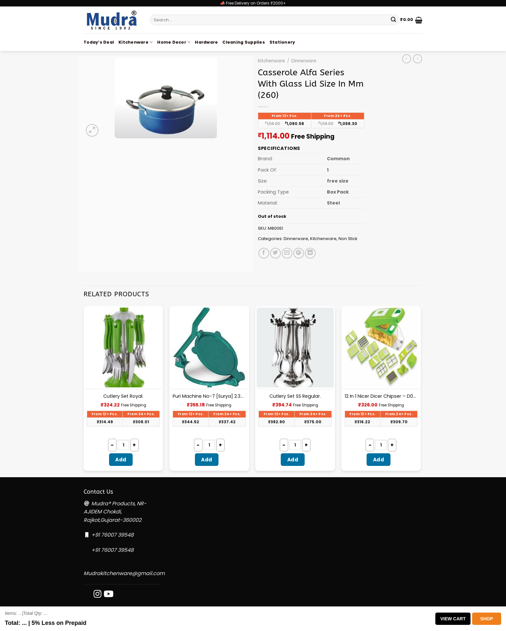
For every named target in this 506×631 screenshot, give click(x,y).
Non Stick (348, 238)
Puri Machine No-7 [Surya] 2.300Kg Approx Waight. (209, 396)
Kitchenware (135, 42)
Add (120, 459)
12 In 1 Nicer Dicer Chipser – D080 (381, 396)
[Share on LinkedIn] (310, 253)
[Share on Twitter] (275, 253)
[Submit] (393, 20)
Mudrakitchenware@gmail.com (124, 573)
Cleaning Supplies (243, 42)
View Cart (453, 618)
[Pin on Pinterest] (298, 253)
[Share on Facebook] (263, 253)
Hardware (206, 42)
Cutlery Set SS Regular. (295, 396)
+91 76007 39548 (112, 535)
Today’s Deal (99, 42)
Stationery (282, 42)
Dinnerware (303, 61)
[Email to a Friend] (287, 253)
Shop (486, 618)
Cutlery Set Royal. (123, 396)
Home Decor (173, 42)
